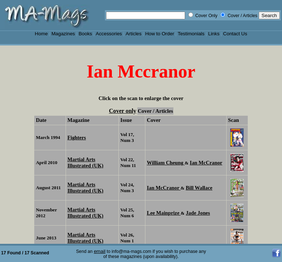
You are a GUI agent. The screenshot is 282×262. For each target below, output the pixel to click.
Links (213, 33)
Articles (134, 33)
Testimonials (191, 33)
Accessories (109, 33)
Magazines (63, 33)
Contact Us (235, 33)
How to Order (159, 33)
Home (41, 33)
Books (85, 33)
